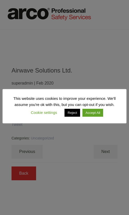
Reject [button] (72, 113)
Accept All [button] (92, 113)
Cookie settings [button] (44, 112)
